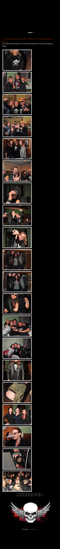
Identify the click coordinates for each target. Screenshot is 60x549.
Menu (30, 32)
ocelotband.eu (33, 529)
